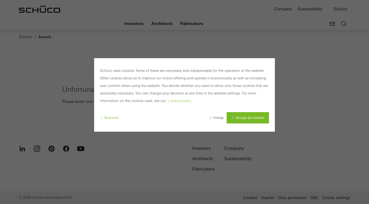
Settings (218, 117)
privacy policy (181, 101)
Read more (111, 117)
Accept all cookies (250, 118)
